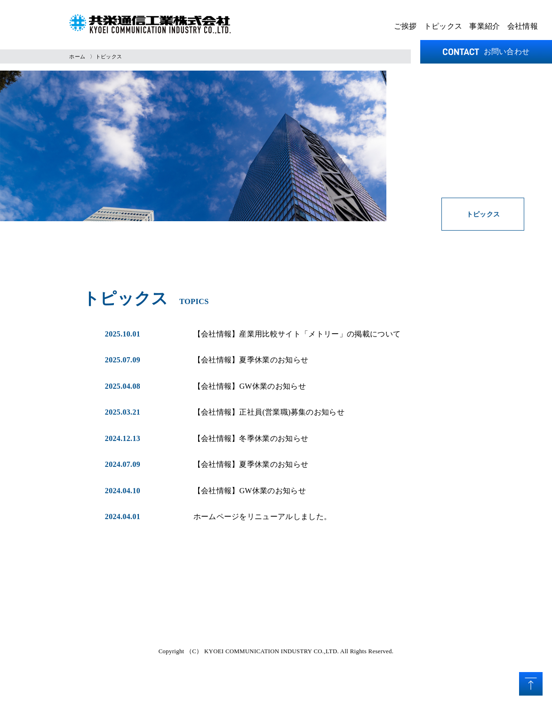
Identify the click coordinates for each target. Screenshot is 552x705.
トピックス (443, 26)
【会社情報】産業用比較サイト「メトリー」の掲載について (297, 334)
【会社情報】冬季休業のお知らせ (251, 438)
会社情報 (522, 26)
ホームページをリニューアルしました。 (262, 517)
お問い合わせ (486, 52)
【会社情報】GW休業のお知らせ (249, 386)
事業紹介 (484, 26)
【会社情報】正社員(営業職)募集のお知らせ (268, 412)
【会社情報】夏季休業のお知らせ (251, 360)
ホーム (77, 56)
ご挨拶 (405, 26)
